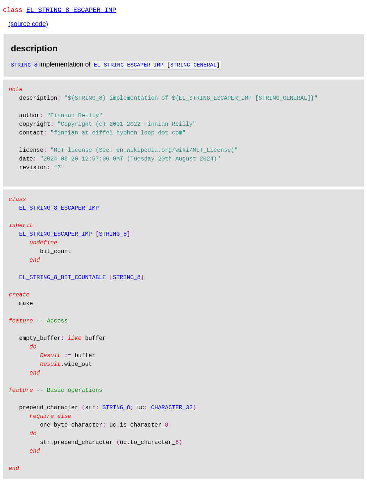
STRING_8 (24, 65)
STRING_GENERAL (193, 65)
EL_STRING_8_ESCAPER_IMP (71, 11)
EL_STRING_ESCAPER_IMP (129, 65)
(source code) (28, 25)
